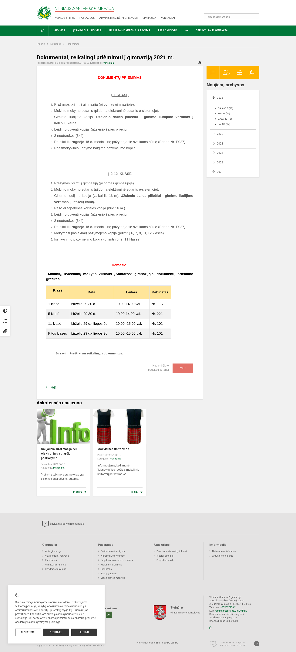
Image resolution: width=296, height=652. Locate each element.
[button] (233, 8)
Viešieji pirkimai (164, 555)
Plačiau (77, 491)
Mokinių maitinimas (111, 564)
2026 (220, 97)
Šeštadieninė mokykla (113, 551)
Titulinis (41, 44)
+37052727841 (228, 607)
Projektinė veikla (165, 560)
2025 (220, 134)
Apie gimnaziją (53, 551)
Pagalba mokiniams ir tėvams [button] (129, 30)
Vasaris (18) (225, 119)
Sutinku (84, 632)
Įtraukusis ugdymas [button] (87, 30)
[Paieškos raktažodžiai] (231, 16)
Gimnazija (149, 17)
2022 (220, 162)
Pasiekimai (51, 560)
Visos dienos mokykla (113, 577)
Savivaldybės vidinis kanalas (63, 524)
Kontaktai (168, 17)
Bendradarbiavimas (55, 569)
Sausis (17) (224, 124)
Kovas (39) (224, 113)
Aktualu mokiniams (222, 555)
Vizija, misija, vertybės (57, 555)
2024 (220, 143)
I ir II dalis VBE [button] (167, 30)
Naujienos (56, 44)
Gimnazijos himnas (55, 564)
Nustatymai (28, 632)
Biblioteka (106, 569)
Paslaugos (87, 17)
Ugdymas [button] (59, 30)
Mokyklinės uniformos (113, 449)
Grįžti (54, 387)
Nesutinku (56, 632)
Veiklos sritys (65, 17)
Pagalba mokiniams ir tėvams (117, 560)
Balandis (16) (225, 108)
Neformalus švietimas (113, 555)
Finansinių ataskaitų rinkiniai (171, 551)
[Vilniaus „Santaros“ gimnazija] (44, 12)
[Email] (109, 615)
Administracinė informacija (118, 17)
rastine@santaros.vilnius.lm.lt (231, 610)
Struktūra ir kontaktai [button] (212, 30)
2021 (220, 171)
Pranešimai (73, 44)
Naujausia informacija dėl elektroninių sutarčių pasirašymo (59, 453)
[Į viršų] (256, 643)
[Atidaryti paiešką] (255, 16)
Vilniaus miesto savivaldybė (185, 612)
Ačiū (183, 368)
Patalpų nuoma (109, 573)
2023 (220, 153)
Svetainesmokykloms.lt (233, 645)
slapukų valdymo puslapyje (44, 621)
